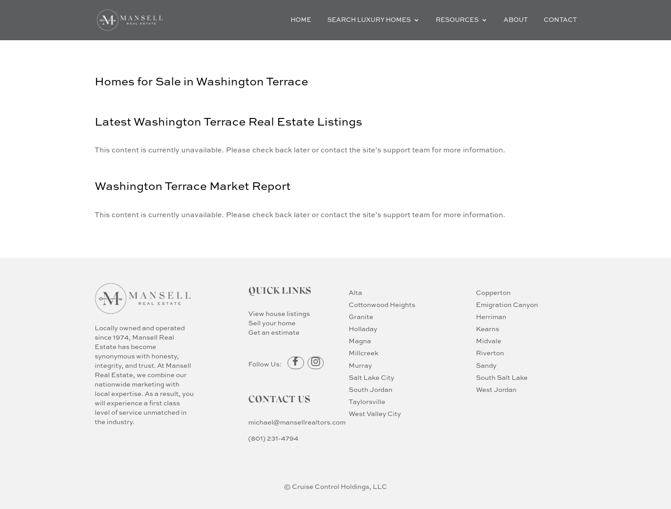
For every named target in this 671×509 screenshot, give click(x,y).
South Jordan (370, 390)
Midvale (488, 341)
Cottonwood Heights (382, 305)
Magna (360, 341)
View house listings (279, 314)
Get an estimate (274, 332)
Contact (560, 20)
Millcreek (363, 353)
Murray (360, 365)
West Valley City (375, 414)
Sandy (486, 365)
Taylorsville (367, 402)
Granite (361, 317)
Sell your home (272, 323)
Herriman (491, 317)
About (516, 20)
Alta (355, 293)
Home (301, 20)
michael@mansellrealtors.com (297, 422)
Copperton (493, 293)
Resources (457, 20)
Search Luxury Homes (369, 20)
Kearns (487, 329)
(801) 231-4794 (273, 438)
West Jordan (496, 390)
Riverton (490, 353)
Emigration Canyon (507, 305)
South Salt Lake (502, 377)
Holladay (363, 329)
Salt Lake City (371, 377)
